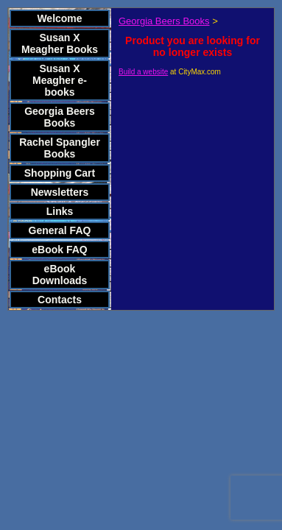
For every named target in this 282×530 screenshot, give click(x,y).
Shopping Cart (59, 173)
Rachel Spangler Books (59, 148)
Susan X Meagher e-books (59, 80)
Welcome (59, 18)
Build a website (143, 72)
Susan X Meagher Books (59, 43)
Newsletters (60, 192)
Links (60, 211)
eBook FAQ (59, 249)
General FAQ (60, 230)
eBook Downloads (60, 274)
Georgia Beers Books (59, 117)
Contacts (60, 299)
